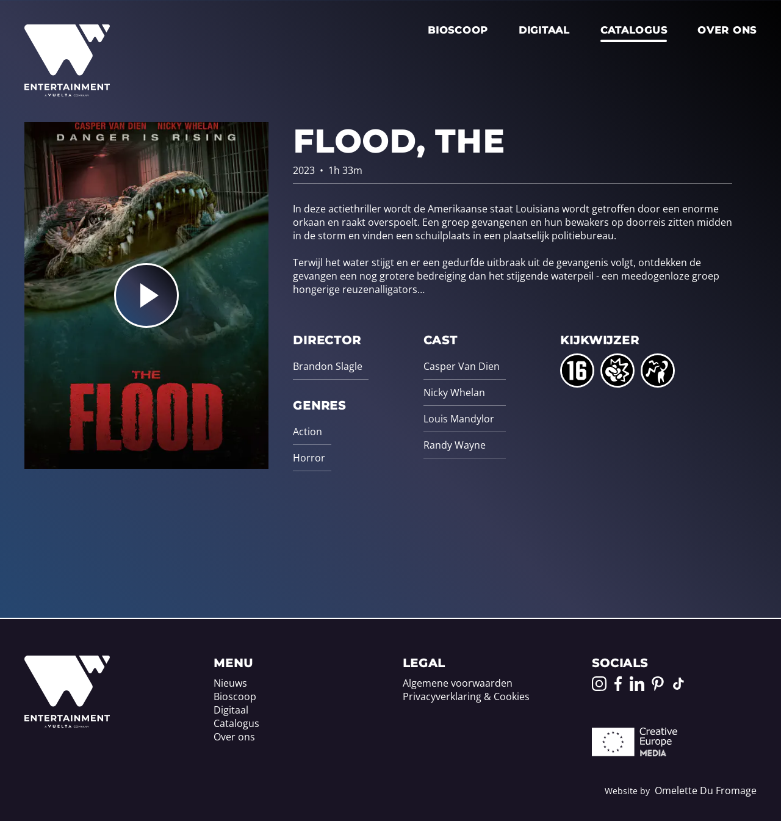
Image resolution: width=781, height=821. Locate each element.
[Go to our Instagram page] (599, 683)
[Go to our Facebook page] (618, 683)
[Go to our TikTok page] (678, 683)
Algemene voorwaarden (458, 683)
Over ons (727, 30)
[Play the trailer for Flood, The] (146, 295)
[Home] (67, 724)
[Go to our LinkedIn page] (637, 683)
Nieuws (230, 683)
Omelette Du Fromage (706, 790)
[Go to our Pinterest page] (657, 683)
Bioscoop (458, 30)
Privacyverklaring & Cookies (466, 696)
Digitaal (544, 30)
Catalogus (633, 30)
